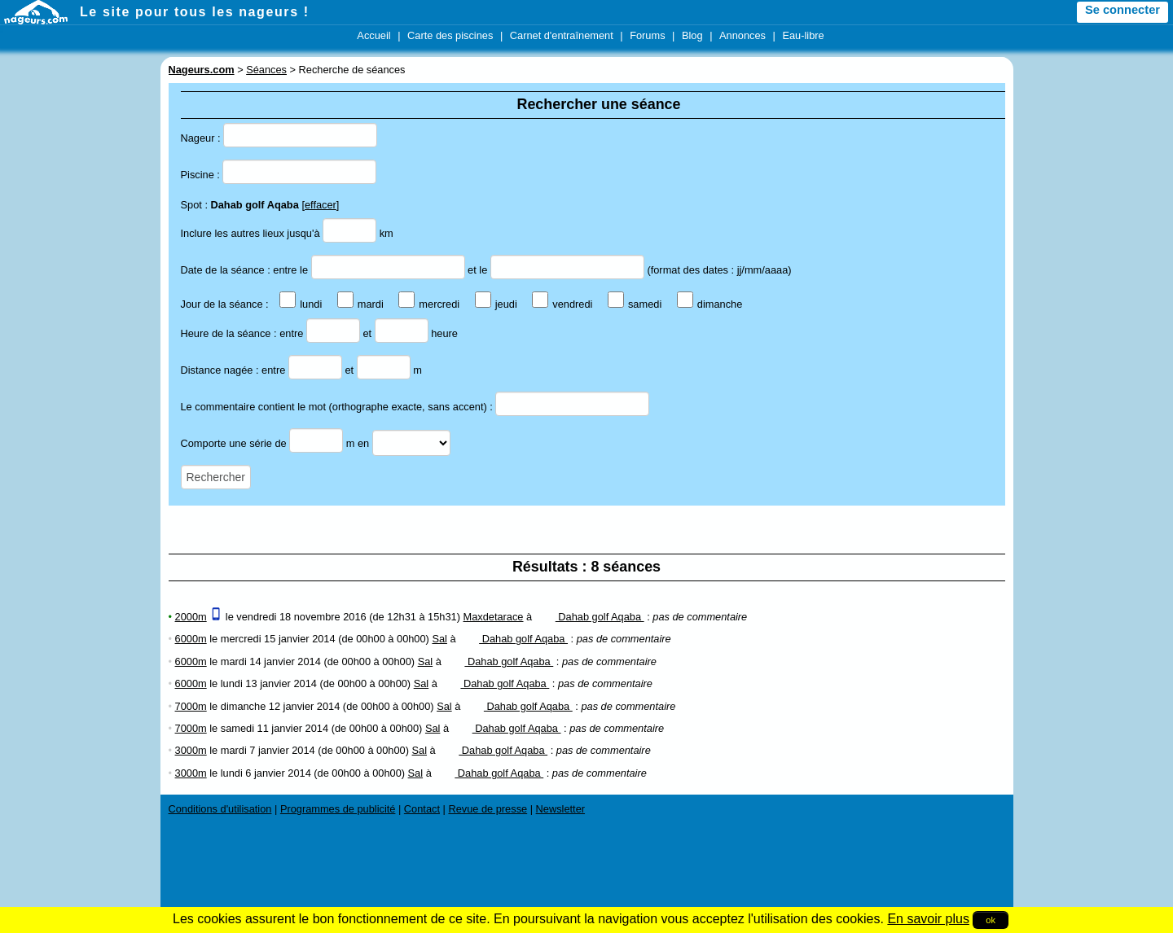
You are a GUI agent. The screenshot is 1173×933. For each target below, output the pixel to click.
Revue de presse (487, 809)
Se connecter (1122, 9)
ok (990, 920)
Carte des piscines (450, 35)
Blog (692, 35)
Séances (266, 70)
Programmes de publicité (338, 809)
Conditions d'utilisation (220, 809)
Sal (439, 639)
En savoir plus (928, 919)
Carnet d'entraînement (561, 35)
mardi (360, 304)
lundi (300, 304)
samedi (634, 304)
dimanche (710, 304)
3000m (191, 750)
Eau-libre (803, 35)
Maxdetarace (493, 617)
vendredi (562, 304)
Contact (422, 809)
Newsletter (560, 809)
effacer (320, 205)
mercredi (428, 304)
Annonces (742, 35)
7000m (191, 706)
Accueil (373, 35)
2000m (191, 617)
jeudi (496, 304)
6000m (191, 639)
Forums (647, 35)
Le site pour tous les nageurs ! (195, 12)
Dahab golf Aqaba (589, 617)
